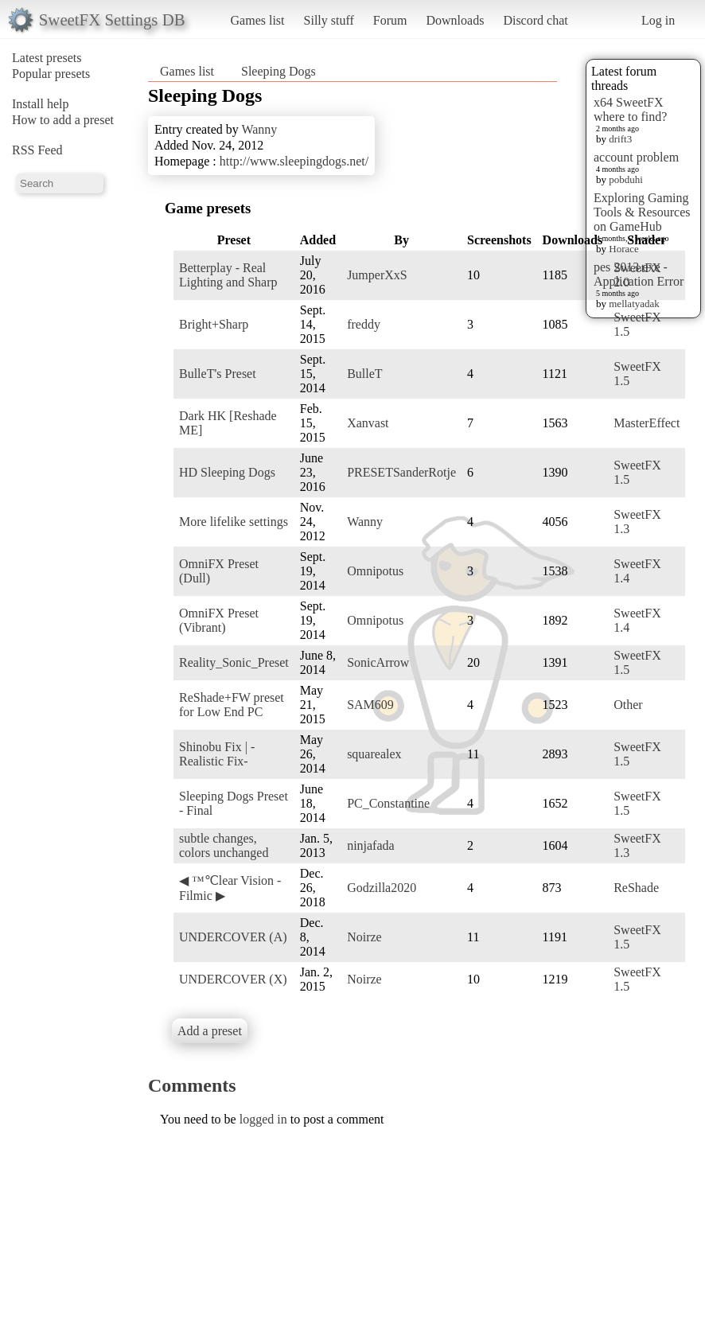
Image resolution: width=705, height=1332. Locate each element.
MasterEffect (646, 423)
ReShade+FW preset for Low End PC (231, 705)
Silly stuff (329, 20)
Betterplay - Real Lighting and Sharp (228, 275)
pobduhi (626, 179)
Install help (40, 104)
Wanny (259, 129)
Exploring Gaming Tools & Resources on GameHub (642, 212)
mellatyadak (634, 304)
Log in (658, 20)
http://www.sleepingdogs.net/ (294, 161)
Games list (258, 20)
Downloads (455, 20)
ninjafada (371, 845)
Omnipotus (375, 571)
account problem (636, 157)
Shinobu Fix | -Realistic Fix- (217, 754)
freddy (363, 324)
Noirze (364, 937)
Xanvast (367, 423)
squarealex (374, 754)
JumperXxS (377, 275)
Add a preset (209, 1031)
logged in (263, 1119)
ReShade (636, 887)
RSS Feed (37, 150)
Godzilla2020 (381, 887)
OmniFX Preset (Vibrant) (219, 620)
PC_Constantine (388, 803)
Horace (624, 249)
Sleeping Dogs (278, 71)
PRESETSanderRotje (401, 472)
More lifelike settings (233, 521)
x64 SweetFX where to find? (630, 109)
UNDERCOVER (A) (233, 937)
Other (627, 704)
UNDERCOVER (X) (233, 979)
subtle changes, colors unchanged (223, 845)
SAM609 (370, 704)
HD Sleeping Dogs (227, 472)
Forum (390, 20)
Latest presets (47, 57)
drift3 (620, 139)
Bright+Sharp (213, 324)
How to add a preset (63, 120)
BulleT (364, 373)
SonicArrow (378, 662)
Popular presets (51, 73)
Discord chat (535, 20)
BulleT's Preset (217, 373)
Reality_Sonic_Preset (234, 662)
